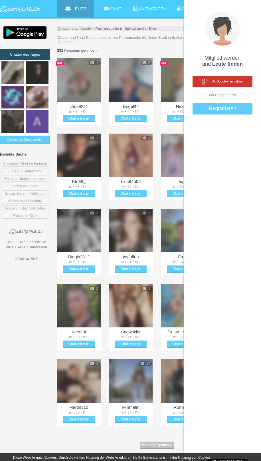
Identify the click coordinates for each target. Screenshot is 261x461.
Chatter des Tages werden (25, 139)
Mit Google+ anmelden (222, 81)
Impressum (38, 247)
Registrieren (222, 108)
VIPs (9, 247)
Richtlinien (38, 242)
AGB (21, 247)
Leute (86, 28)
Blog (10, 242)
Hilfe (22, 242)
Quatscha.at (68, 28)
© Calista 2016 (26, 259)
